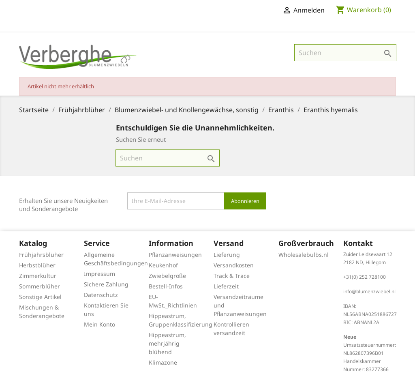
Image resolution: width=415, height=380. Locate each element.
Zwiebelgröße (167, 276)
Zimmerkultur (37, 276)
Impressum (99, 274)
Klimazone (163, 362)
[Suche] (345, 53)
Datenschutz (101, 295)
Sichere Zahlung (106, 284)
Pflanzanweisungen (175, 254)
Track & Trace (232, 276)
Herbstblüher (37, 265)
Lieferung (227, 254)
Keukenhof (163, 265)
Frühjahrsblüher (41, 254)
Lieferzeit (226, 286)
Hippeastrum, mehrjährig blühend (167, 343)
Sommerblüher (39, 286)
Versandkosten (234, 265)
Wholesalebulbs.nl (303, 254)
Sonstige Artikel (40, 297)
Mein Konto (99, 324)
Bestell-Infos (166, 286)
